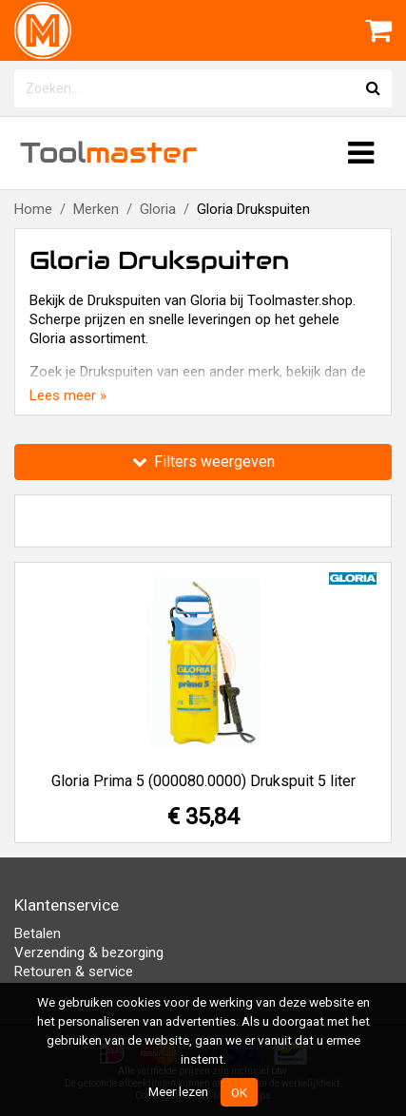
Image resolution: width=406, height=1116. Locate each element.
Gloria (158, 209)
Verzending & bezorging (89, 952)
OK (239, 1092)
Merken (96, 209)
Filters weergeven (203, 461)
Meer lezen (178, 1091)
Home (33, 209)
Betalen (37, 933)
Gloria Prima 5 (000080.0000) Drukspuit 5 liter (203, 781)
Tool (108, 152)
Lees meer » (67, 395)
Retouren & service (73, 971)
